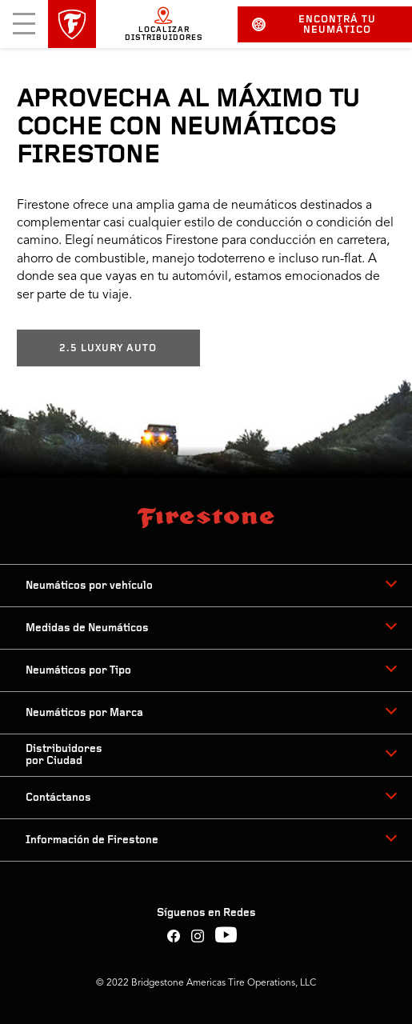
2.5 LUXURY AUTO (108, 348)
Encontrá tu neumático (314, 24)
